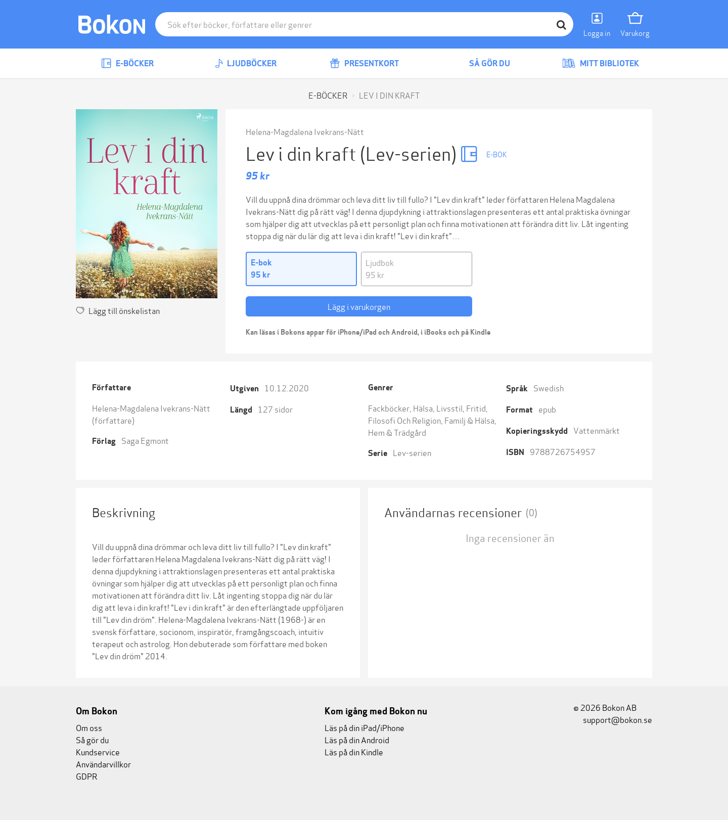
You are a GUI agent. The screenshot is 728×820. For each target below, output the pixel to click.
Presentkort (364, 63)
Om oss (89, 727)
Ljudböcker (246, 63)
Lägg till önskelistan (118, 310)
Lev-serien (412, 452)
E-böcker (127, 63)
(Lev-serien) (410, 152)
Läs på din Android (357, 739)
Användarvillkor (103, 763)
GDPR (86, 776)
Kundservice (98, 751)
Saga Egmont (145, 440)
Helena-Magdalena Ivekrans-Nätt (305, 131)
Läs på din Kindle (354, 751)
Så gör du (482, 63)
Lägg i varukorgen (359, 306)
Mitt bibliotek (600, 63)
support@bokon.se (612, 719)
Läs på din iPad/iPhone (364, 727)
